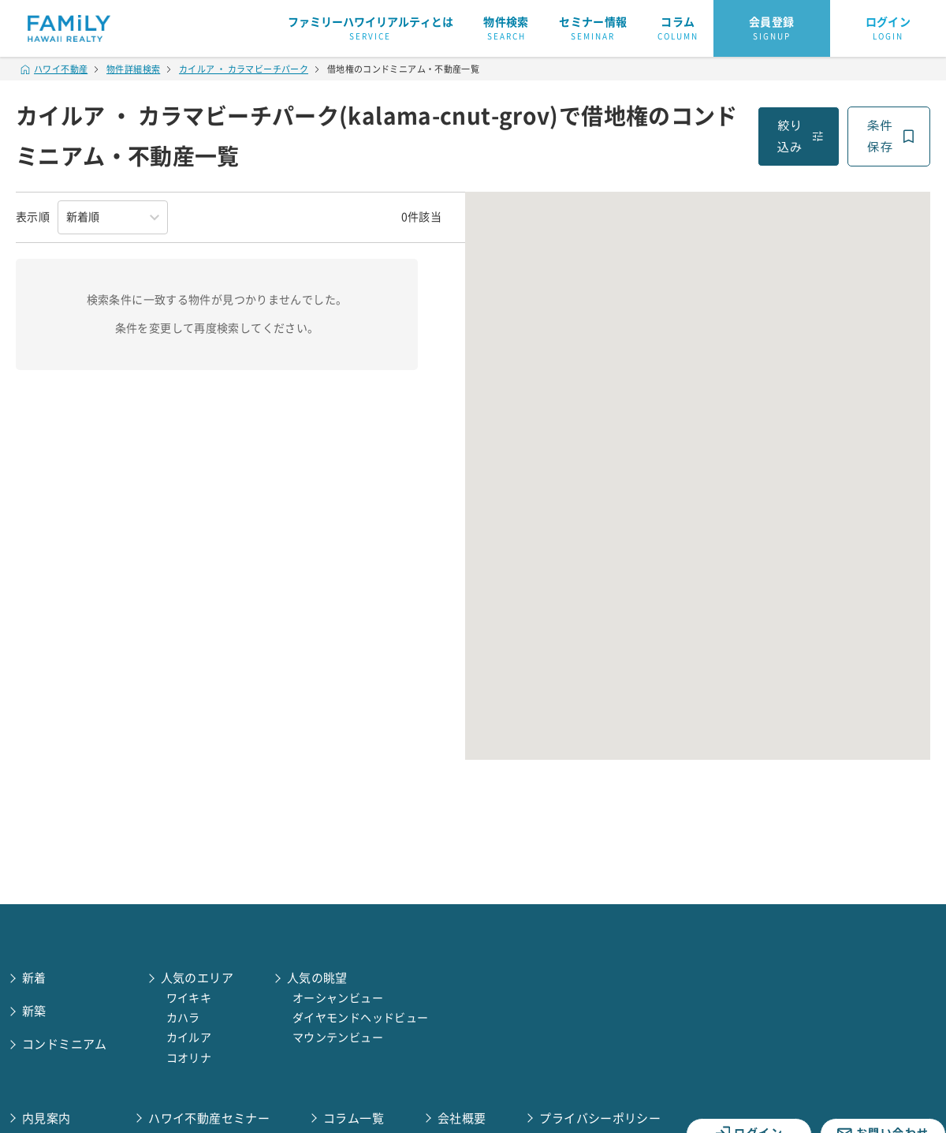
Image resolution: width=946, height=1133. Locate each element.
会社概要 (462, 1118)
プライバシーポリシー (600, 1118)
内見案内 (46, 1118)
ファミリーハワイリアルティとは (370, 29)
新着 (34, 978)
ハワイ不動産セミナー (209, 1118)
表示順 (33, 216)
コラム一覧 (353, 1118)
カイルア (189, 1037)
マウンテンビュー (337, 1037)
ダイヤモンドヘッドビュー (360, 1017)
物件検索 (506, 29)
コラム (677, 29)
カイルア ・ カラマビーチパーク (243, 69)
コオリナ (189, 1058)
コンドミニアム (64, 1044)
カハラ (183, 1017)
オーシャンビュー (337, 998)
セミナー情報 (593, 29)
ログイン (888, 29)
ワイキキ (189, 998)
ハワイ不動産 (54, 69)
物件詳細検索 (133, 69)
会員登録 (772, 29)
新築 (34, 1011)
